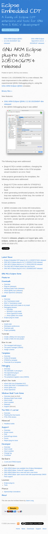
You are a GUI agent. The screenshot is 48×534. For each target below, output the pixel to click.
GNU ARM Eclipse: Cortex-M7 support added (19, 470)
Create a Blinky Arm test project (14, 337)
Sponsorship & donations (12, 492)
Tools (6, 485)
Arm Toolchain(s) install (11, 301)
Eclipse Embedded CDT (21, 8)
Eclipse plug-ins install (11, 317)
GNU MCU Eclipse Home (11, 274)
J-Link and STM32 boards (12, 462)
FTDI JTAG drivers (10, 417)
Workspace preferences (12, 326)
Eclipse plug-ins (9, 483)
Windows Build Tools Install (13, 398)
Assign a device (9, 349)
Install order (8, 324)
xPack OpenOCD (9, 293)
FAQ (5, 434)
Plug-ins (6, 286)
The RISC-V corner (10, 410)
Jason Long (30, 500)
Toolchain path (9, 328)
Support (6, 406)
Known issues (8, 432)
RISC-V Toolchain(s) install (13, 303)
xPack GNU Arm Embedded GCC (15, 383)
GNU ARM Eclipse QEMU (12, 86)
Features (6, 277)
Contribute (7, 455)
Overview (7, 284)
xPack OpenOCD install (14, 313)
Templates (6, 353)
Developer (6, 444)
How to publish (9, 402)
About (4, 495)
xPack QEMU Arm (10, 290)
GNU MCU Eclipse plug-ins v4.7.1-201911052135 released (23, 264)
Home (18, 529)
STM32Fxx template (10, 360)
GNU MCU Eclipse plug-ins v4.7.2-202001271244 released (23, 262)
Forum (6, 438)
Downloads (6, 281)
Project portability (9, 330)
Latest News (7, 257)
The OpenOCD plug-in (11, 373)
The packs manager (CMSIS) (13, 347)
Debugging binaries (10, 307)
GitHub (10, 30)
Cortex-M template (10, 358)
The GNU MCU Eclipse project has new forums (19, 266)
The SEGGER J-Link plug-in (13, 371)
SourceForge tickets (10, 436)
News (23, 529)
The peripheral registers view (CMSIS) (16, 377)
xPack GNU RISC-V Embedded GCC (16, 385)
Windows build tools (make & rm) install (17, 305)
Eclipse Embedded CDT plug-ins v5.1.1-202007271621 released (25, 260)
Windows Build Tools (11, 288)
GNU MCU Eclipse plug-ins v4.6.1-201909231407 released (23, 268)
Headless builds (9, 424)
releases (13, 286)
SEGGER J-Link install (14, 311)
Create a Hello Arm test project (14, 339)
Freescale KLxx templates (12, 362)
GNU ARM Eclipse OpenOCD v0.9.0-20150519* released (37, 41)
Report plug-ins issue (11, 440)
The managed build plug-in (12, 345)
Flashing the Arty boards (12, 415)
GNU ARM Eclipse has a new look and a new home (20, 472)
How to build (8, 400)
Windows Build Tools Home (13, 393)
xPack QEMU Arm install (15, 315)
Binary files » (7, 91)
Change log (8, 453)
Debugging (6, 366)
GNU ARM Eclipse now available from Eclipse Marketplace (23, 468)
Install (4, 296)
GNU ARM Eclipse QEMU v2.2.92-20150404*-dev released (13, 41)
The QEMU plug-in (10, 375)
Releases (7, 404)
